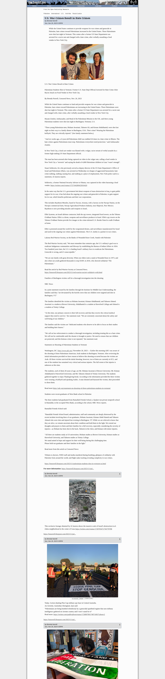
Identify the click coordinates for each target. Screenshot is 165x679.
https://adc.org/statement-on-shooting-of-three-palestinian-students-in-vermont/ (82, 388)
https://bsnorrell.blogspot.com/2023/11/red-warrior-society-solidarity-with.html (73, 272)
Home (34, 6)
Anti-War (68, 13)
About (49, 6)
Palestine (47, 13)
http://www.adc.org (65, 351)
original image (77, 599)
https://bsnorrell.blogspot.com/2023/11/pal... (78, 469)
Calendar (98, 6)
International (55, 13)
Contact (64, 6)
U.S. (62, 13)
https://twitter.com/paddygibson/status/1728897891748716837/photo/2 (79, 614)
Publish (114, 6)
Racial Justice (77, 13)
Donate (130, 6)
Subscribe (81, 6)
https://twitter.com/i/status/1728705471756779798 (93, 529)
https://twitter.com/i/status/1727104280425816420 (69, 185)
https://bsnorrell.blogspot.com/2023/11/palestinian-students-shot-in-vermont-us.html (75, 464)
